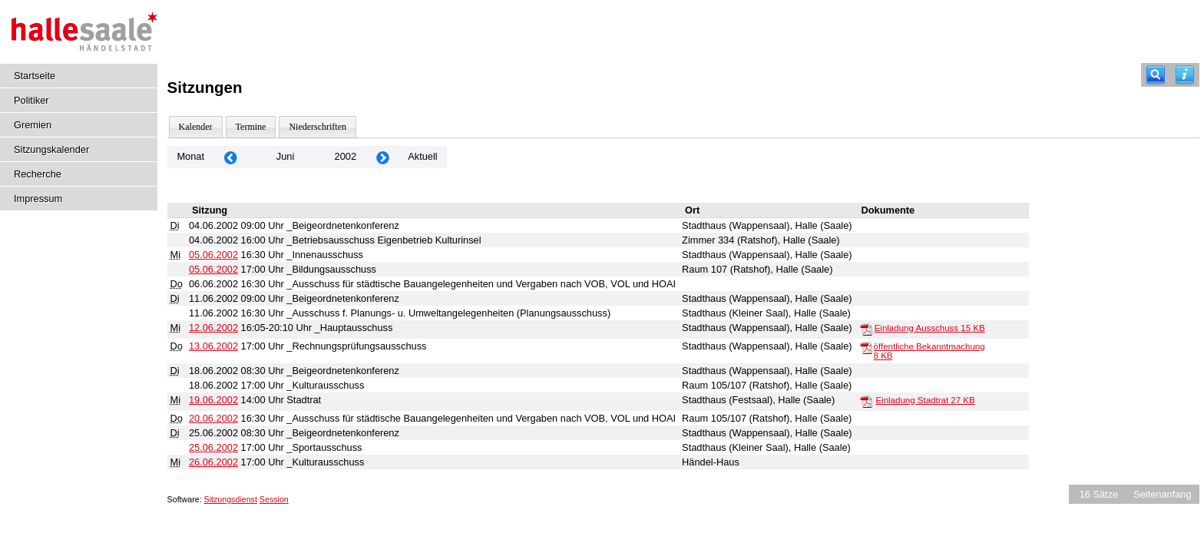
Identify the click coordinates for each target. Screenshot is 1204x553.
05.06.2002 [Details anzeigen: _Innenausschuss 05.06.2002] (213, 254)
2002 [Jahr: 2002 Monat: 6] (345, 156)
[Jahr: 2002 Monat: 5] (230, 157)
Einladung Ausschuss (930, 328)
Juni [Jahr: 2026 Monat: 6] (285, 156)
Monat (190, 156)
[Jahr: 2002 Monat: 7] (382, 157)
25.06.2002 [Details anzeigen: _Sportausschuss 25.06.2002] (213, 447)
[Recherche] (1155, 75)
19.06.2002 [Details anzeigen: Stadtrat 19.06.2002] (213, 400)
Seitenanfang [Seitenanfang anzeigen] (1162, 494)
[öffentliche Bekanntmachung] (866, 347)
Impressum (38, 198)
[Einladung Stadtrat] (866, 401)
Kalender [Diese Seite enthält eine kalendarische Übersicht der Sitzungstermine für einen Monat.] (196, 126)
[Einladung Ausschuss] (866, 328)
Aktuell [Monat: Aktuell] (422, 156)
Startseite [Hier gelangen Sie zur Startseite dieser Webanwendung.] (34, 75)
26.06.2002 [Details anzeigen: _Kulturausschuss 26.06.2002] (213, 462)
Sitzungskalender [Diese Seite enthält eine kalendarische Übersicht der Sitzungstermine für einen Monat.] (51, 149)
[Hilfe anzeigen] (1184, 75)
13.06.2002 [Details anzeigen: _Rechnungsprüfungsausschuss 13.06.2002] (213, 346)
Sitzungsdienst (230, 499)
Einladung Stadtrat (924, 400)
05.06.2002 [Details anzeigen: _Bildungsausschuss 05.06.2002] (213, 269)
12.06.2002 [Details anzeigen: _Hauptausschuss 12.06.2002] (213, 327)
